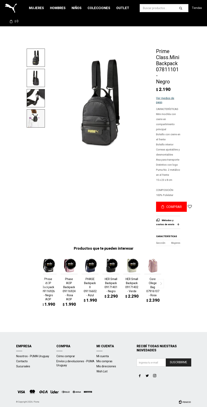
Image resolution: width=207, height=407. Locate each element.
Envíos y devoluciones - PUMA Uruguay (75, 363)
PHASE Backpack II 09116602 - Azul (90, 287)
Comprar (174, 207)
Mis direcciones (106, 366)
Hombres (57, 8)
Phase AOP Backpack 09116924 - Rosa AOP (69, 289)
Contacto (22, 361)
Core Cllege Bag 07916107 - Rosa (152, 287)
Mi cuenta (102, 356)
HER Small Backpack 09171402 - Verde (131, 285)
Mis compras (104, 361)
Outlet (122, 8)
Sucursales (23, 366)
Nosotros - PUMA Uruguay (32, 356)
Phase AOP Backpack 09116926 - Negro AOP (48, 289)
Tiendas (197, 8)
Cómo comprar (65, 356)
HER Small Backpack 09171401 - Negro (111, 285)
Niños (76, 8)
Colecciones (99, 8)
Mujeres (36, 8)
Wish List (102, 371)
